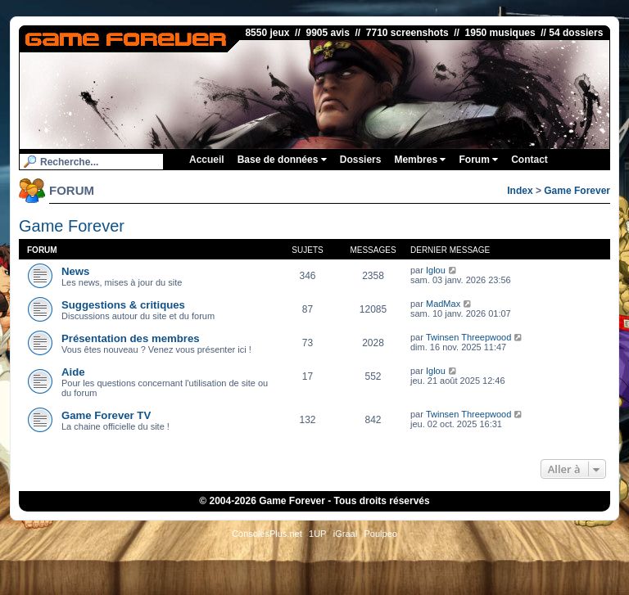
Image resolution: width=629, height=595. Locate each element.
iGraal (345, 534)
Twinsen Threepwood (468, 337)
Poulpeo (380, 534)
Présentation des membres (130, 338)
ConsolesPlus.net (267, 534)
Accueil (206, 159)
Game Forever (577, 190)
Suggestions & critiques (123, 305)
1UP (317, 534)
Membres (420, 159)
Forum (478, 159)
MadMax (443, 304)
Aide (73, 372)
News (75, 271)
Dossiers (361, 159)
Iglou (436, 270)
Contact (529, 159)
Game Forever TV (106, 415)
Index (519, 190)
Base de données (282, 159)
